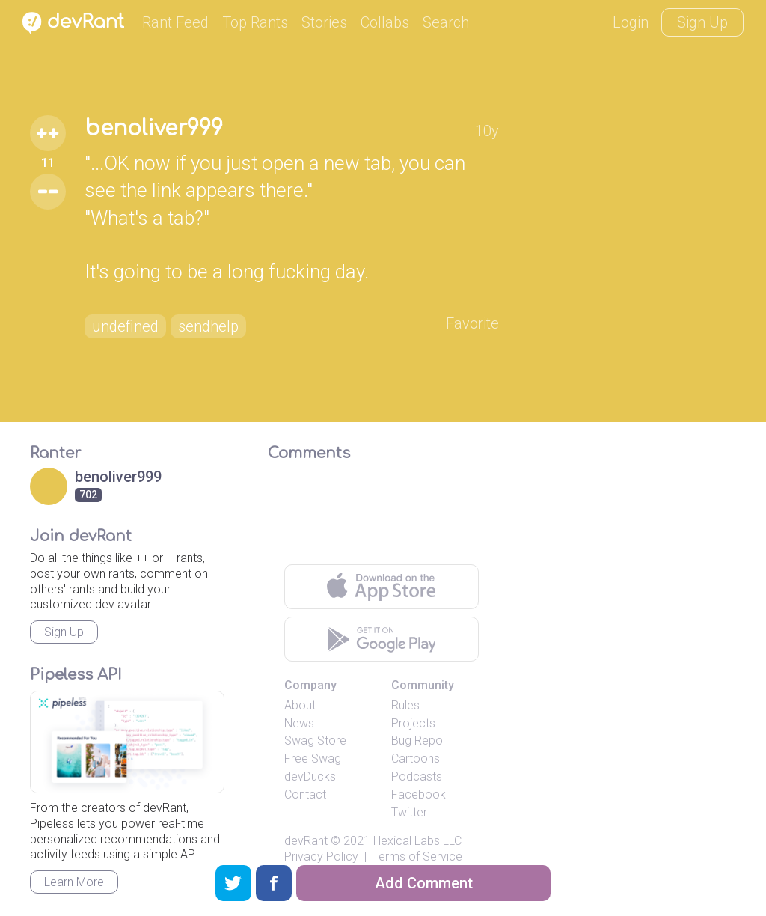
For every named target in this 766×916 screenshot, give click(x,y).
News (299, 723)
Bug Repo (417, 740)
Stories (324, 22)
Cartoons (415, 758)
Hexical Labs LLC (417, 841)
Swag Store (315, 740)
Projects (413, 723)
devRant (306, 841)
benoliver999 (154, 129)
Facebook (418, 794)
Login (631, 22)
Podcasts (416, 776)
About (300, 705)
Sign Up (702, 22)
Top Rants (255, 22)
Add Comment (424, 883)
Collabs (385, 22)
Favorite (472, 323)
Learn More (74, 882)
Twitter (409, 812)
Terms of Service (417, 856)
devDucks (310, 776)
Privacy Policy (321, 856)
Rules (405, 705)
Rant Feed (175, 22)
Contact (305, 794)
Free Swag (312, 758)
